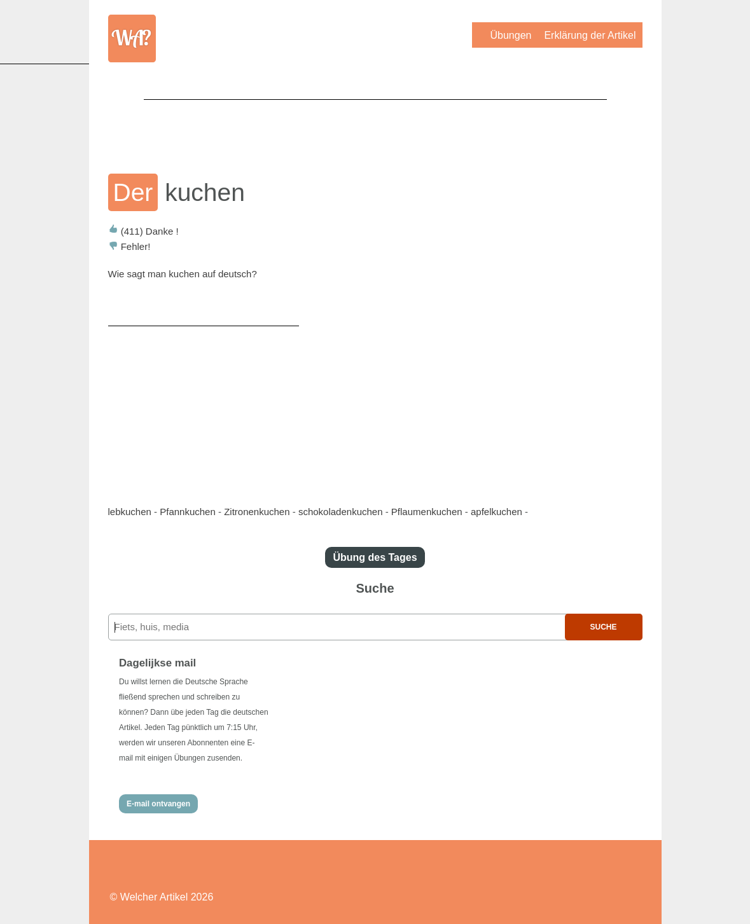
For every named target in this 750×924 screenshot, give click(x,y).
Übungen (510, 35)
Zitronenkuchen (256, 511)
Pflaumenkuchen (426, 511)
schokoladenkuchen (340, 511)
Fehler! (129, 246)
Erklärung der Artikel (589, 35)
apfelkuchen (496, 511)
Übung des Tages (375, 557)
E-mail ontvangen (158, 803)
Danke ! (143, 231)
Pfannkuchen (188, 511)
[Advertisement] (375, 127)
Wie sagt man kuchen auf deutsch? (182, 273)
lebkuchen (129, 511)
